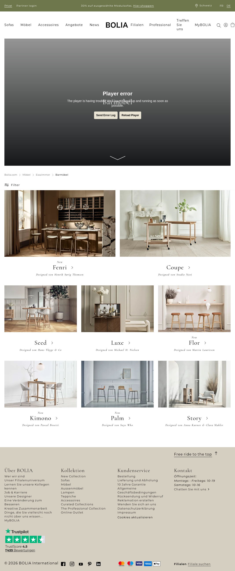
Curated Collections (77, 504)
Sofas (65, 480)
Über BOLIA (18, 470)
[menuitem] (10, 25)
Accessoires (70, 500)
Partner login (27, 5)
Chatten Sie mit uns (190, 489)
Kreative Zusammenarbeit (25, 508)
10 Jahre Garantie (132, 484)
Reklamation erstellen (136, 500)
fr (221, 5)
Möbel (66, 484)
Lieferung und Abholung (138, 480)
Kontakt (183, 470)
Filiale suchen (199, 564)
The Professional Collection (83, 508)
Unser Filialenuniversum (24, 480)
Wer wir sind (14, 476)
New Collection (73, 476)
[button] (7, 185)
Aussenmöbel (72, 488)
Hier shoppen (143, 5)
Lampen (67, 492)
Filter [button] (15, 185)
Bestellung (127, 476)
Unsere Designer (18, 496)
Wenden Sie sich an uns (137, 504)
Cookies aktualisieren (135, 517)
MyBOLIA (12, 520)
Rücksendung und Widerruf (140, 496)
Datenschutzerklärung (136, 508)
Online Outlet (72, 512)
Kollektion (73, 470)
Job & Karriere (15, 492)
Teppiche (68, 496)
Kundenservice (134, 470)
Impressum (127, 512)
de (229, 5)
